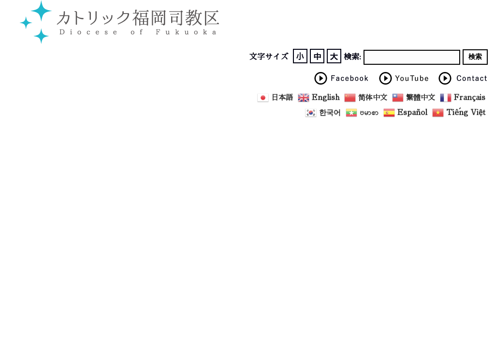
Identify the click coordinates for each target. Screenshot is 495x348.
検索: (352, 57)
